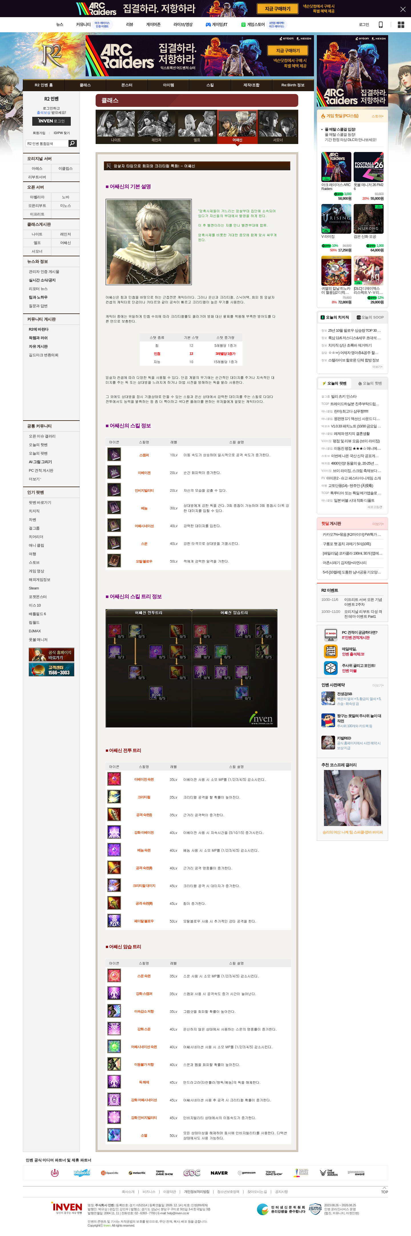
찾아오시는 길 (257, 1192)
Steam (34, 588)
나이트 (37, 234)
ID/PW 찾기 (62, 133)
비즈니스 (149, 1192)
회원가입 (39, 133)
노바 (65, 197)
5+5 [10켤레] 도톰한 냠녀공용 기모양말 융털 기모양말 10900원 (353, 572)
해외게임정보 (39, 579)
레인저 (65, 234)
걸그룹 (34, 528)
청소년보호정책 (228, 1192)
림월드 (34, 622)
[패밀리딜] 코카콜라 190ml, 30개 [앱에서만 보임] (353, 553)
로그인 (364, 24)
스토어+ (378, 116)
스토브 (34, 562)
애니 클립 (36, 545)
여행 (32, 554)
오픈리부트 (37, 205)
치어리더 (36, 537)
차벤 (32, 519)
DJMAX (35, 631)
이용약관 (169, 1192)
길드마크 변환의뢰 (43, 355)
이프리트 (37, 214)
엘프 (37, 243)
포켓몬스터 (38, 597)
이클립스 (66, 168)
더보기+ (377, 366)
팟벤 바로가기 (40, 502)
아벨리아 (37, 197)
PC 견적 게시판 (41, 470)
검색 (72, 143)
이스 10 (35, 605)
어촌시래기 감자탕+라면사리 (344, 563)
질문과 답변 (38, 306)
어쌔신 (65, 243)
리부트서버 (37, 177)
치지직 (34, 511)
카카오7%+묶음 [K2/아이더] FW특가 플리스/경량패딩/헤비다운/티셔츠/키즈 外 (353, 534)
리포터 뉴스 (38, 289)
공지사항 (281, 1192)
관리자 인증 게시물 (44, 271)
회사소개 (128, 1192)
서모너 (37, 251)
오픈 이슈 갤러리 (42, 436)
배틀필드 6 (37, 614)
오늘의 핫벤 (38, 445)
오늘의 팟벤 (38, 453)
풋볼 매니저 (38, 639)
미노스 (65, 205)
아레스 (37, 168)
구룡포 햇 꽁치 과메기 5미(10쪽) (347, 544)
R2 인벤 (51, 98)
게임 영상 (36, 571)
